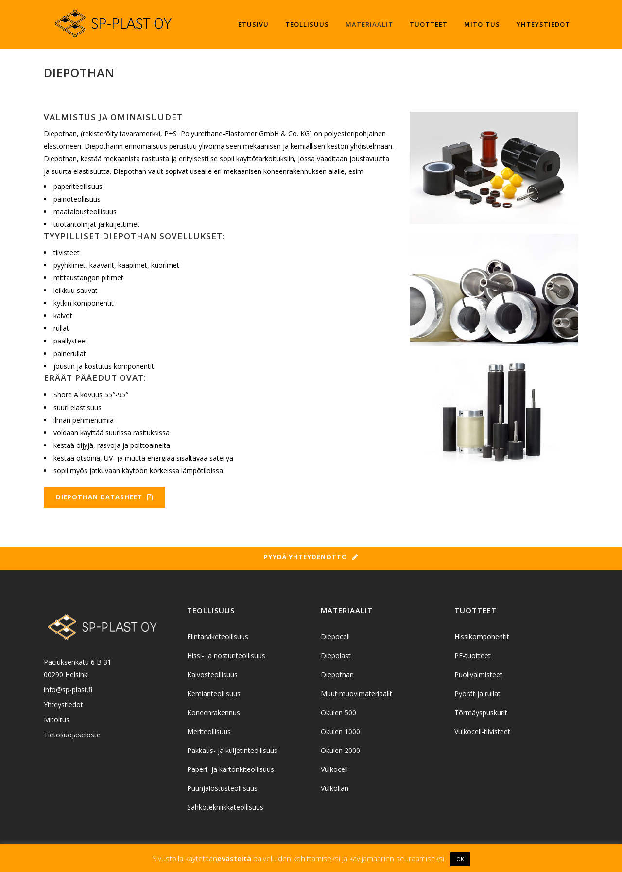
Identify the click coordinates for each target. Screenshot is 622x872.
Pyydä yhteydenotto (311, 556)
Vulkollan (334, 788)
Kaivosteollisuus (212, 674)
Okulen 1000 (340, 731)
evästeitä (234, 858)
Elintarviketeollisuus (217, 636)
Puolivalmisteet (478, 674)
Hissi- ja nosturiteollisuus (226, 655)
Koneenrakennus (213, 712)
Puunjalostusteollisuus (222, 788)
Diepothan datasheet (104, 497)
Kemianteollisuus (214, 693)
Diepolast (336, 655)
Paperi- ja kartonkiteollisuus (230, 769)
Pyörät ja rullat (477, 693)
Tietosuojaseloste (72, 734)
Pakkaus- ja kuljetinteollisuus (232, 750)
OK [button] (460, 859)
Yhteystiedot (63, 704)
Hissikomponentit (481, 636)
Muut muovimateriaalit (356, 693)
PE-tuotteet (472, 655)
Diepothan (337, 674)
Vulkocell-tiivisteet (482, 731)
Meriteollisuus (209, 731)
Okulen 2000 (340, 750)
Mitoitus (56, 719)
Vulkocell (334, 769)
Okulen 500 (338, 712)
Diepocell (335, 636)
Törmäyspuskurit (480, 712)
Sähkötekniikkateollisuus (225, 807)
